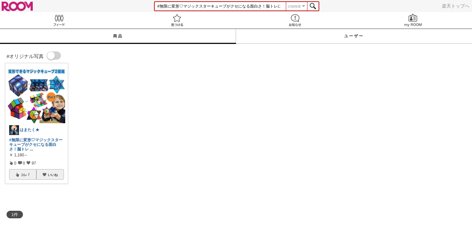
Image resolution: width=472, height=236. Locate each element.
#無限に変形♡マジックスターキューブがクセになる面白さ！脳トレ (36, 144)
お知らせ (295, 20)
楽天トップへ (455, 6)
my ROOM (413, 20)
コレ (25, 174)
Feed (59, 20)
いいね (53, 174)
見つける (177, 20)
